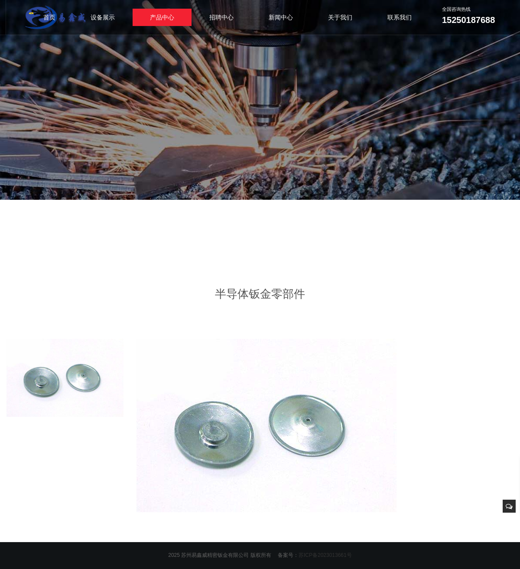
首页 (49, 17)
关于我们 (340, 17)
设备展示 (103, 17)
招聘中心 (221, 17)
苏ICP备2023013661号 (325, 555)
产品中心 (162, 17)
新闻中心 (281, 17)
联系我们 (399, 17)
